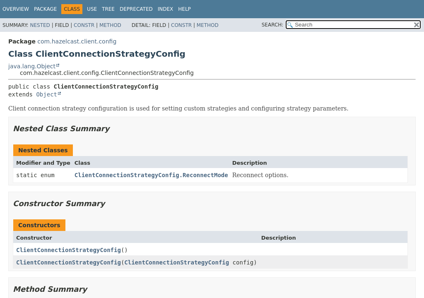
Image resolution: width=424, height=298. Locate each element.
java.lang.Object (31, 66)
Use (92, 9)
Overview (15, 9)
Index (165, 9)
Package (45, 9)
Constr (84, 25)
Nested (40, 25)
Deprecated (136, 9)
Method (110, 25)
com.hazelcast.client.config (76, 41)
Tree (108, 9)
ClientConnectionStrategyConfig (68, 250)
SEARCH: (273, 25)
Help (184, 9)
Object (46, 94)
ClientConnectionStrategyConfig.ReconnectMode (151, 175)
